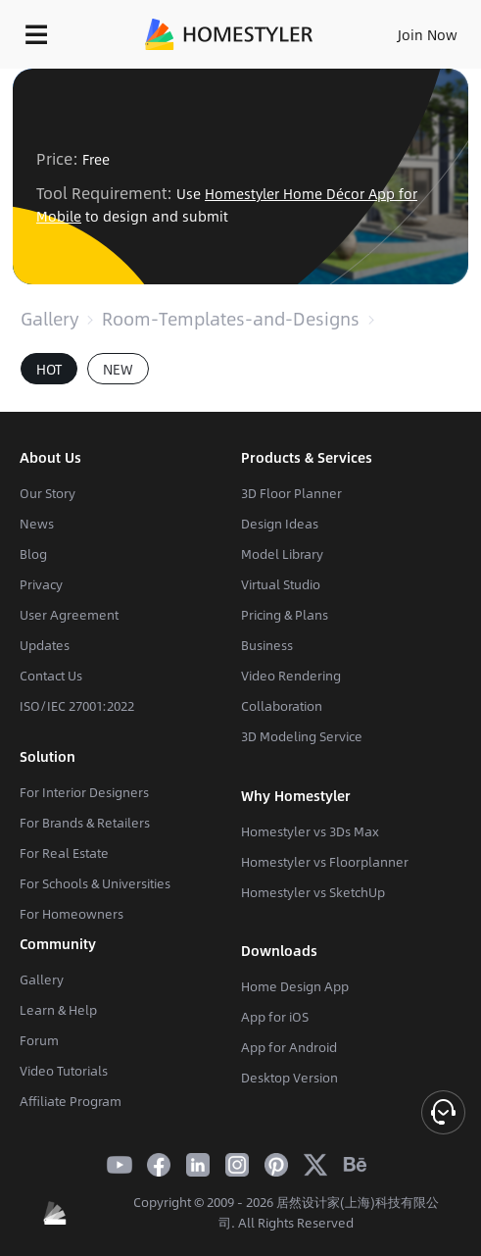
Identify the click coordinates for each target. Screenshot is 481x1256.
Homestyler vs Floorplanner (325, 862)
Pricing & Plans (284, 615)
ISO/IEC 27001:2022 (77, 706)
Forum (39, 1040)
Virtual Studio (280, 584)
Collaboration (281, 706)
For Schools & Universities (95, 883)
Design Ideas (279, 523)
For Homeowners (71, 914)
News (37, 523)
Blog (33, 554)
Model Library (282, 554)
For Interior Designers (84, 792)
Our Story (47, 493)
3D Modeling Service (301, 736)
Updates (45, 645)
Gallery (49, 318)
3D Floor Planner (291, 493)
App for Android (289, 1047)
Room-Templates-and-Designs (231, 318)
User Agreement (69, 615)
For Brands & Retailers (85, 822)
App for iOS (275, 1017)
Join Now (427, 34)
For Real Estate (64, 853)
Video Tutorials (64, 1070)
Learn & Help (58, 1010)
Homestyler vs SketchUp (313, 892)
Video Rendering (291, 675)
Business (267, 645)
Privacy (41, 584)
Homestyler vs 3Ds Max (310, 831)
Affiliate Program (70, 1101)
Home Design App (295, 986)
